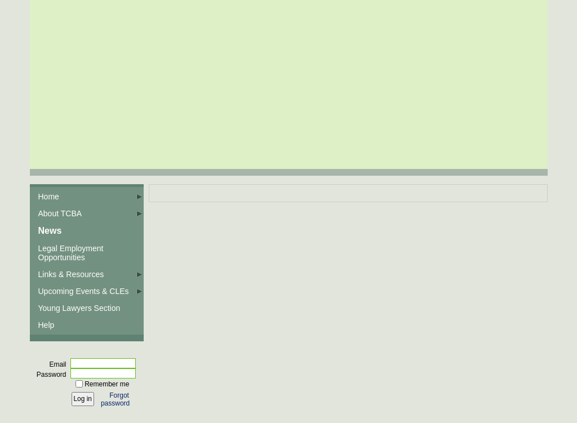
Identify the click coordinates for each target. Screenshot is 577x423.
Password (49, 375)
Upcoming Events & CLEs (83, 291)
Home (48, 196)
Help (46, 325)
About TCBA (60, 213)
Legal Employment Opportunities (71, 253)
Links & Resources (71, 274)
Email (55, 364)
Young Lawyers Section (79, 308)
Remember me (107, 384)
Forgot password (115, 399)
